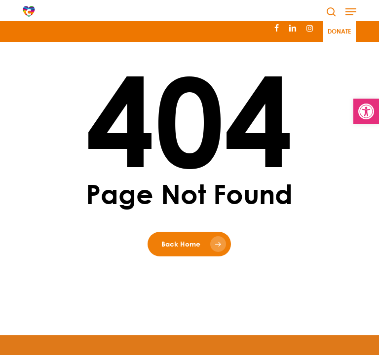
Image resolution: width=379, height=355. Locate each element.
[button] (350, 12)
